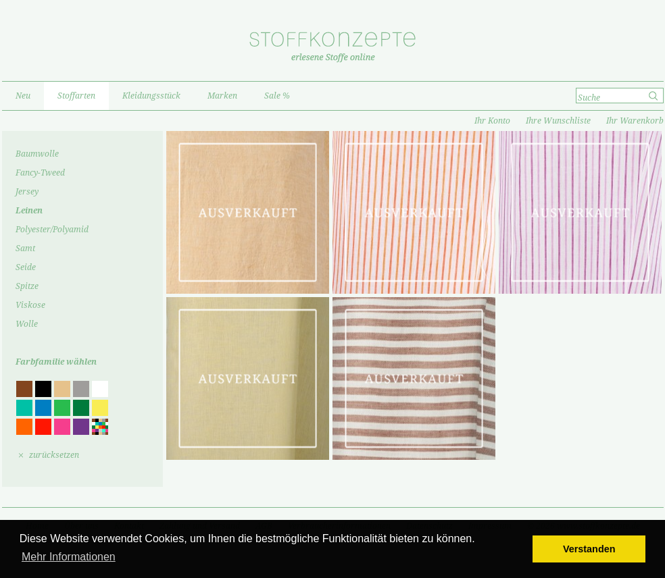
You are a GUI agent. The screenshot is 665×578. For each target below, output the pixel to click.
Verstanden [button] (589, 549)
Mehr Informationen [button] (69, 556)
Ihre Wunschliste (558, 121)
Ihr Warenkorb (635, 121)
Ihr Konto (492, 121)
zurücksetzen (54, 455)
